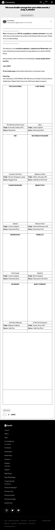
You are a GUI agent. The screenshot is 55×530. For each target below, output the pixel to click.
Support (7, 470)
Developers (8, 452)
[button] (51, 21)
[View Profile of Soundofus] (10, 20)
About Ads (6, 523)
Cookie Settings (32, 520)
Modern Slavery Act (22, 523)
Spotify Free (8, 503)
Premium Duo (8, 491)
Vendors (7, 463)
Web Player (8, 473)
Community (8, 2)
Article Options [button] (26, 15)
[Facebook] (18, 510)
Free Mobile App (9, 477)
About (6, 434)
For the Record (9, 441)
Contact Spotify (9, 481)
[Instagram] (6, 510)
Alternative (7, 410)
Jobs (6, 437)
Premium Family (9, 495)
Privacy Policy (24, 520)
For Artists (7, 448)
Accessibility (14, 523)
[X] (12, 510)
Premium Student (10, 499)
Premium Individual (10, 488)
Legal (5, 520)
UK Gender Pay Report (9, 526)
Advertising (8, 455)
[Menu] (51, 2)
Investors (7, 459)
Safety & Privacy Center (14, 520)
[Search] (40, 2)
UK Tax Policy (32, 523)
